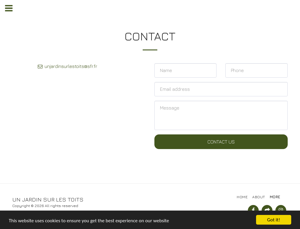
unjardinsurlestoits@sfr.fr (67, 66)
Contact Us (221, 141)
